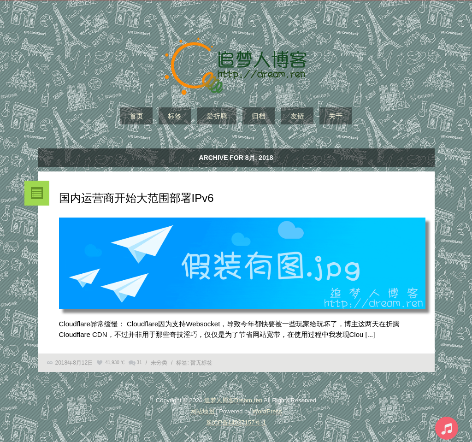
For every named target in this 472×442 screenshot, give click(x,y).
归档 (259, 116)
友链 (297, 116)
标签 (175, 116)
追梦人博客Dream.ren (233, 400)
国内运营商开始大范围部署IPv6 (136, 198)
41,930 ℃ (114, 362)
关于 (335, 116)
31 (139, 362)
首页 (136, 116)
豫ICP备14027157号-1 (236, 422)
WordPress (267, 411)
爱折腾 (216, 116)
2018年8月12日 (74, 362)
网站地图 (202, 411)
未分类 (159, 362)
